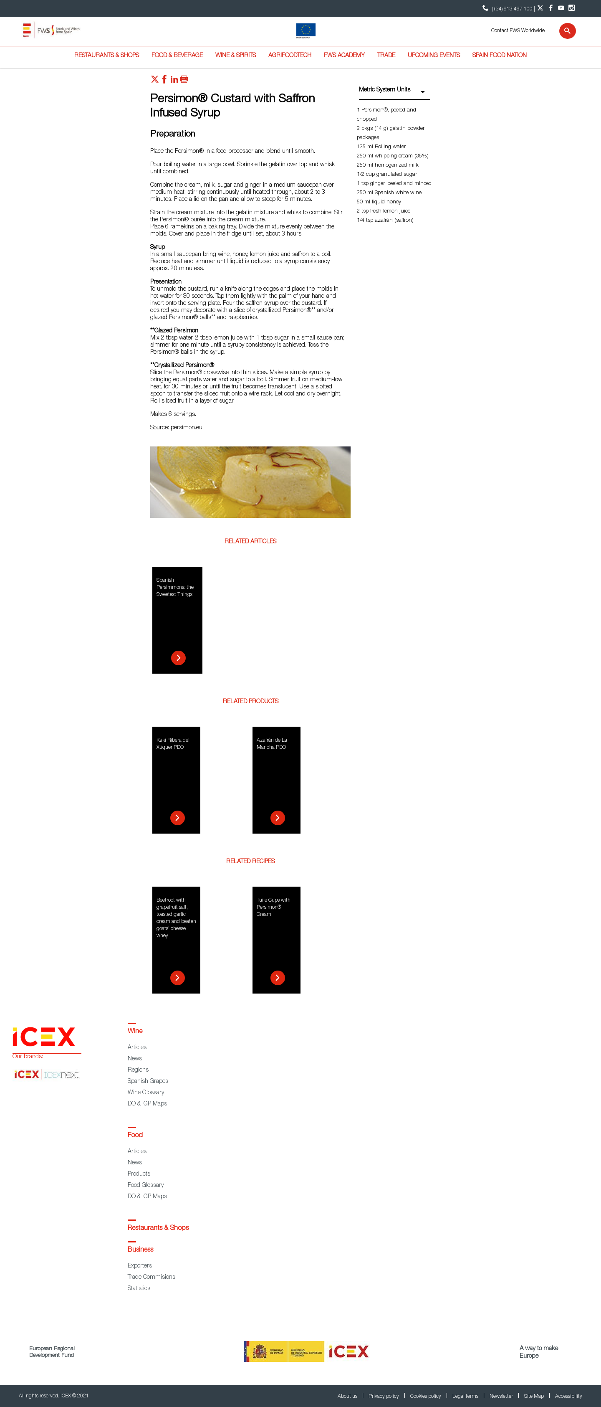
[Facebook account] (550, 8)
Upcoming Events (434, 56)
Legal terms (466, 1396)
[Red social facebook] (164, 81)
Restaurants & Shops (106, 56)
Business (140, 1250)
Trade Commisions (151, 1277)
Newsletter (502, 1396)
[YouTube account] (561, 8)
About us (348, 1396)
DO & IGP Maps (147, 1104)
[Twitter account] (540, 8)
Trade (386, 56)
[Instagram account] (571, 8)
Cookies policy (426, 1396)
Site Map (534, 1396)
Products (139, 1174)
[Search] (562, 31)
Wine (135, 1032)
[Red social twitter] (155, 81)
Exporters (140, 1266)
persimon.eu (186, 428)
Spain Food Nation (499, 56)
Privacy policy (384, 1396)
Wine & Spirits (235, 56)
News (135, 1059)
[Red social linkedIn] (174, 81)
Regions (138, 1070)
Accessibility (568, 1396)
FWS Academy (344, 56)
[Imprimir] (184, 81)
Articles (137, 1048)
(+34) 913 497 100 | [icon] (507, 8)
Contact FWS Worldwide (518, 30)
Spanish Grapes (148, 1082)
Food (135, 1136)
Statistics (139, 1289)
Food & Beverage (177, 56)
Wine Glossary (146, 1093)
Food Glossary (146, 1186)
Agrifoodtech (289, 56)
